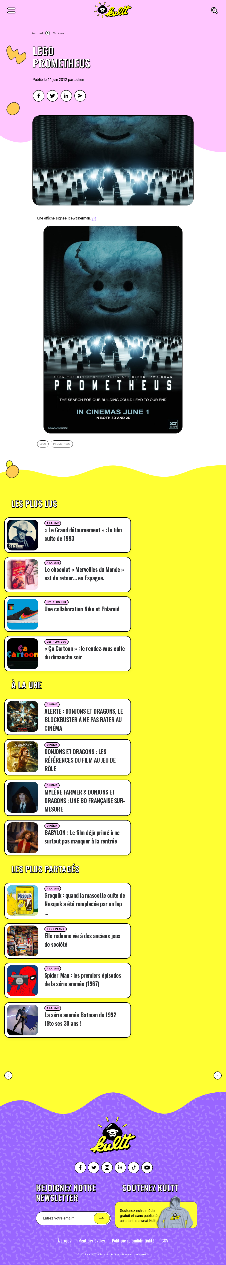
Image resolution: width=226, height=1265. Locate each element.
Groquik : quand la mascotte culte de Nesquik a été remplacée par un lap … (84, 903)
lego (43, 443)
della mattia (142, 1254)
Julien (79, 79)
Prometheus (61, 443)
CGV (165, 1241)
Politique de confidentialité (133, 1241)
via (94, 218)
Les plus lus (56, 602)
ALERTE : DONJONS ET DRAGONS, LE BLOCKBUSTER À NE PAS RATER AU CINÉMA (83, 719)
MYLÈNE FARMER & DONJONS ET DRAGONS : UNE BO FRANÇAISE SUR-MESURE (84, 800)
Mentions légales (91, 1241)
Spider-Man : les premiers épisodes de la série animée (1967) (82, 979)
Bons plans (55, 929)
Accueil (37, 33)
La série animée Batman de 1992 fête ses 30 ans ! (80, 1018)
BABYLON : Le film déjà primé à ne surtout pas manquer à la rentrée (82, 836)
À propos (64, 1241)
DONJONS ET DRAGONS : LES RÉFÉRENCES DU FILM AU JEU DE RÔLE (80, 760)
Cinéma (58, 33)
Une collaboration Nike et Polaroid (81, 608)
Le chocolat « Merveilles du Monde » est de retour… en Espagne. (84, 573)
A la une (53, 523)
